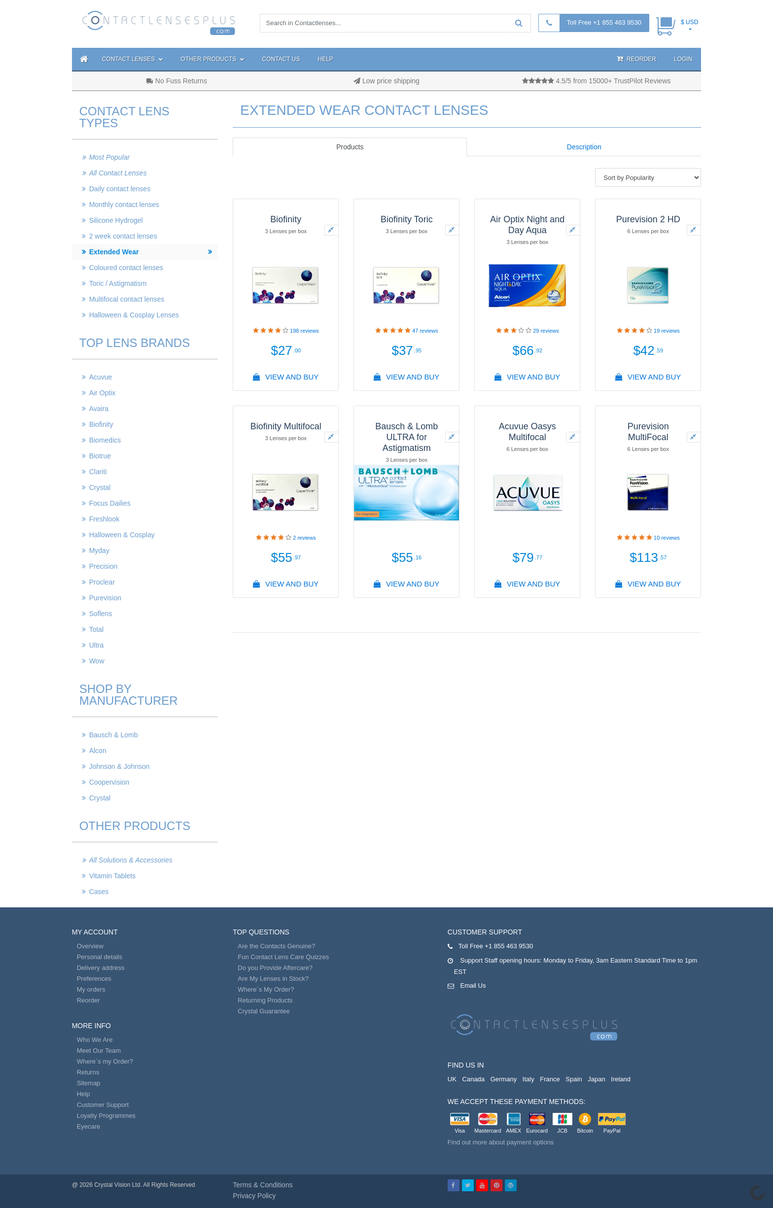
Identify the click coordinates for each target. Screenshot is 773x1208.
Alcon (97, 751)
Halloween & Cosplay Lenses (134, 315)
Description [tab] (584, 147)
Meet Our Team (99, 1050)
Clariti (98, 472)
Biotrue (100, 456)
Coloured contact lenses (126, 268)
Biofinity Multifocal (285, 426)
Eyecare (89, 1126)
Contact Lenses (132, 59)
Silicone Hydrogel (116, 220)
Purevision (105, 598)
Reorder (636, 59)
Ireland (621, 1079)
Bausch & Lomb (113, 735)
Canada (473, 1079)
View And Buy (286, 377)
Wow (97, 661)
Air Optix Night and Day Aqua (527, 224)
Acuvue (100, 377)
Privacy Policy (254, 1196)
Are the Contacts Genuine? (276, 946)
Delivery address (101, 967)
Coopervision (109, 782)
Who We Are (95, 1039)
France (550, 1079)
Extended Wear (114, 252)
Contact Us (281, 59)
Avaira (98, 409)
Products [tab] (349, 147)
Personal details (100, 957)
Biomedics (105, 440)
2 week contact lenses (123, 236)
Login (683, 59)
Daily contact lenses (120, 189)
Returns (88, 1072)
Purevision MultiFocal (648, 431)
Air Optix (102, 393)
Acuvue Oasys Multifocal (527, 431)
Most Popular (109, 157)
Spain (573, 1079)
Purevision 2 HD (648, 219)
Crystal (100, 487)
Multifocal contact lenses (127, 299)
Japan (596, 1079)
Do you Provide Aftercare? (275, 967)
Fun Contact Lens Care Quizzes (283, 957)
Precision (103, 566)
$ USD (689, 22)
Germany (504, 1079)
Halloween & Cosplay (122, 535)
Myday (99, 550)
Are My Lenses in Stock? (273, 978)
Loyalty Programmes (106, 1115)
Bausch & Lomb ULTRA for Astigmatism (406, 437)
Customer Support (103, 1104)
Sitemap (89, 1083)
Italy (528, 1079)
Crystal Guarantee (264, 1011)
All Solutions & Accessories (131, 860)
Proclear (102, 582)
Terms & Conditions (262, 1185)
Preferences (94, 978)
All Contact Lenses (118, 173)
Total (96, 629)
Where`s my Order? (105, 1061)
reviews (304, 331)
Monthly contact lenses (124, 204)
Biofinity (101, 424)
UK (452, 1079)
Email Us (473, 985)
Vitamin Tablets (112, 876)
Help (325, 59)
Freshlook (104, 519)
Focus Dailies (110, 503)
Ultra (96, 645)
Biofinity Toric (407, 219)
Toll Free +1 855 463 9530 (604, 22)
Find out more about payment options (501, 1142)
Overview (90, 946)
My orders (91, 989)
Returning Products (265, 1000)
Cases (99, 892)
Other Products (213, 59)
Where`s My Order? (266, 989)
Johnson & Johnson (119, 766)
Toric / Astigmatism (118, 283)
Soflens (100, 614)
